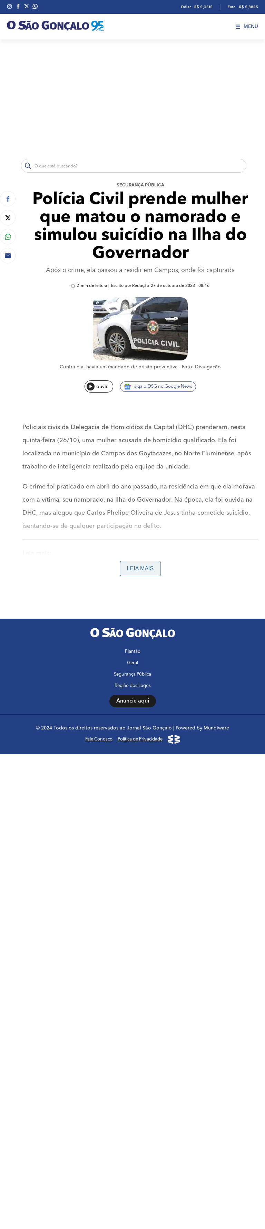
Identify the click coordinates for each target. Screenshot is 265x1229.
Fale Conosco (98, 739)
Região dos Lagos (133, 686)
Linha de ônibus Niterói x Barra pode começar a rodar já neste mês (118, 581)
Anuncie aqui (132, 701)
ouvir (97, 386)
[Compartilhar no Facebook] (8, 198)
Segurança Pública (140, 185)
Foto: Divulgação (201, 367)
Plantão (132, 651)
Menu (247, 26)
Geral (132, 663)
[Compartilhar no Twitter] (8, 217)
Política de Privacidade (140, 739)
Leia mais (140, 568)
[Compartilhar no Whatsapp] (8, 236)
